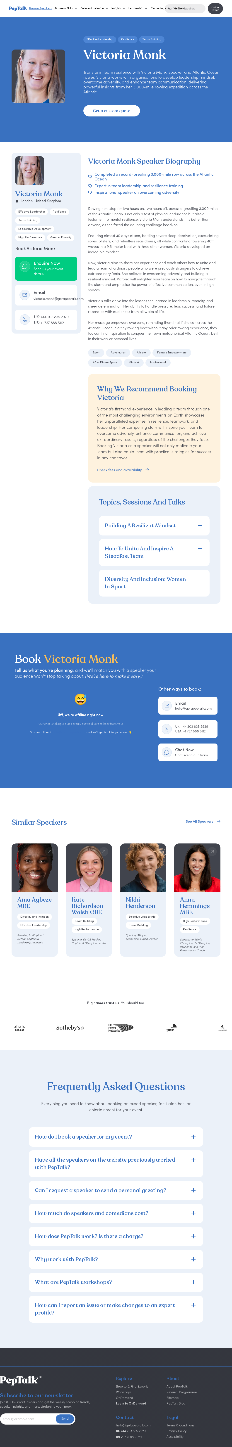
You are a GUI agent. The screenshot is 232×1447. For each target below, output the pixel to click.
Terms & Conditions (180, 1425)
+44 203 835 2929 (191, 726)
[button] (64, 8)
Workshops (123, 1392)
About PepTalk (177, 1386)
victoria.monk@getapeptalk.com (59, 298)
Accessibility (175, 1436)
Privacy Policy (176, 1431)
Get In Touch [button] (215, 8)
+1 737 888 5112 (190, 731)
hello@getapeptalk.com (69, 732)
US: (49, 322)
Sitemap (173, 1398)
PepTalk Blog (176, 1403)
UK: (51, 317)
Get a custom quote (111, 111)
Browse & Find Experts (132, 1386)
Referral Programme (182, 1392)
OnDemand (124, 1398)
